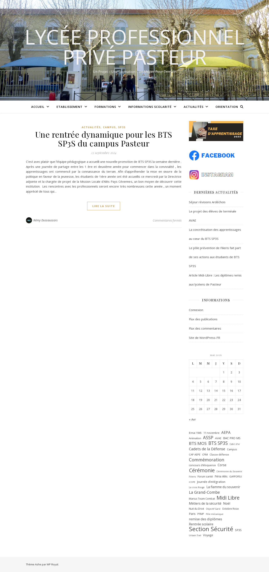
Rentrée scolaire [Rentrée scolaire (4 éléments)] (201, 524)
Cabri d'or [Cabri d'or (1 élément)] (235, 444)
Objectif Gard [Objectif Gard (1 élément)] (213, 508)
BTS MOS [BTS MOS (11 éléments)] (198, 443)
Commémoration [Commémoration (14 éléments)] (206, 459)
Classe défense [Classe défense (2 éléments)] (219, 454)
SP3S (122, 127)
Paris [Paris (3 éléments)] (192, 514)
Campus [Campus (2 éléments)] (232, 449)
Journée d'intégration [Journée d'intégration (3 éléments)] (211, 482)
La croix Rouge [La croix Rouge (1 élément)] (197, 487)
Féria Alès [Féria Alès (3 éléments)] (221, 476)
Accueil (37, 107)
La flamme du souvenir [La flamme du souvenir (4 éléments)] (223, 487)
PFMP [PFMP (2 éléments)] (200, 514)
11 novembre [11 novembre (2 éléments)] (211, 433)
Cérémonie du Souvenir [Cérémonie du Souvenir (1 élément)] (229, 471)
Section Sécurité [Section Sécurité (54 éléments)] (211, 529)
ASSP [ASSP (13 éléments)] (208, 437)
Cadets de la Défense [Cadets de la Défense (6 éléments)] (207, 448)
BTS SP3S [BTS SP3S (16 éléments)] (218, 443)
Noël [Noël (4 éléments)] (226, 503)
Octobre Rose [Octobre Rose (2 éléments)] (230, 508)
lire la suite (103, 206)
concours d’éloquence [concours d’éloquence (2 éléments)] (202, 465)
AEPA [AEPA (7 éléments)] (226, 432)
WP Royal (52, 564)
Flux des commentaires (205, 328)
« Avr (192, 419)
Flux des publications (203, 319)
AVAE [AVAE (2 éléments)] (218, 438)
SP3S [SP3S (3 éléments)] (238, 530)
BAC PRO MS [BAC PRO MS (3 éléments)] (231, 438)
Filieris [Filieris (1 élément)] (192, 476)
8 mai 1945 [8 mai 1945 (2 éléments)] (195, 433)
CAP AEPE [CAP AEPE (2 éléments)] (194, 454)
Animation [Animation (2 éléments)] (195, 438)
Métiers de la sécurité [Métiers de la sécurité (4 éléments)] (205, 503)
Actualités (193, 107)
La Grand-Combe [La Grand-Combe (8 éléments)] (204, 492)
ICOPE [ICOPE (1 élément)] (192, 482)
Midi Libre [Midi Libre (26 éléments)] (228, 497)
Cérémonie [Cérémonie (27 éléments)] (202, 470)
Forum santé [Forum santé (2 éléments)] (205, 476)
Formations (105, 107)
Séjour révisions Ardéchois (207, 202)
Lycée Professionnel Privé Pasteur (134, 47)
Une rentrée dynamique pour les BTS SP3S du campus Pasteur (103, 138)
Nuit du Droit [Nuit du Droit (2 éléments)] (196, 508)
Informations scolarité (150, 107)
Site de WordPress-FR (204, 338)
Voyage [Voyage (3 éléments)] (208, 535)
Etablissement (69, 107)
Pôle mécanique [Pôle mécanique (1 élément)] (214, 514)
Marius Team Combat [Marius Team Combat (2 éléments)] (202, 498)
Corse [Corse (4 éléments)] (222, 465)
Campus (109, 127)
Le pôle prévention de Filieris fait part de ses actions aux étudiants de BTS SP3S (215, 257)
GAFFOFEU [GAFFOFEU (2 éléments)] (235, 476)
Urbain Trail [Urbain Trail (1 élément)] (195, 535)
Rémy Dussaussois (45, 220)
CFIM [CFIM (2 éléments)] (205, 454)
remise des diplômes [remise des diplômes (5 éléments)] (205, 519)
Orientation (226, 107)
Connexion (196, 310)
